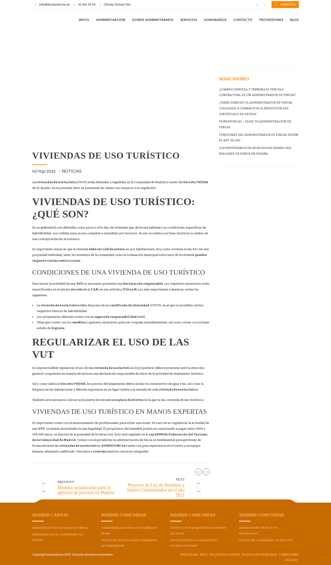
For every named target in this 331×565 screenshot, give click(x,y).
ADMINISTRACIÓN (110, 20)
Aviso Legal (189, 554)
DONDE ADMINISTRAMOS (152, 20)
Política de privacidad (259, 554)
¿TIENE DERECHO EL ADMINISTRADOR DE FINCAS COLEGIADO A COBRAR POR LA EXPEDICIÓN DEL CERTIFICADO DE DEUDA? (255, 108)
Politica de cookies (224, 554)
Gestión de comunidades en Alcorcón (266, 540)
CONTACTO (242, 20)
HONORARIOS (215, 20)
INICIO (84, 20)
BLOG (294, 20)
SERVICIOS (188, 20)
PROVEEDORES (271, 20)
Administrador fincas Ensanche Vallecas (60, 527)
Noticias (72, 171)
